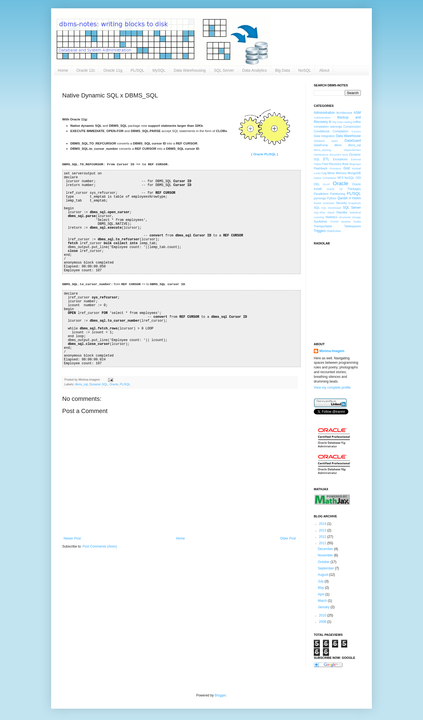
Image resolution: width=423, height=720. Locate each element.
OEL (317, 184)
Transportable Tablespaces (337, 226)
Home (63, 70)
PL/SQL (137, 70)
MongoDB (354, 173)
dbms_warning (322, 149)
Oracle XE (335, 188)
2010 (323, 615)
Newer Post (72, 538)
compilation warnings (328, 126)
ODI (358, 177)
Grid (346, 168)
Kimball (356, 168)
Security (341, 203)
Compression (352, 126)
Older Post (288, 538)
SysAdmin (320, 221)
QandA (342, 198)
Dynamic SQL (98, 384)
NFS (340, 177)
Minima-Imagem (331, 351)
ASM (357, 113)
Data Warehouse (348, 136)
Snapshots (354, 203)
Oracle (113, 384)
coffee (357, 121)
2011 (323, 543)
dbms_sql (81, 384)
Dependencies (352, 149)
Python (331, 198)
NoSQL (304, 70)
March (323, 601)
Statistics (331, 217)
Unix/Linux (334, 231)
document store (339, 154)
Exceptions (340, 159)
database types (326, 140)
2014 (323, 524)
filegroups (355, 164)
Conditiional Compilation (331, 131)
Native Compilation (325, 177)
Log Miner (328, 173)
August (323, 575)
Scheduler (329, 203)
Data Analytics (254, 70)
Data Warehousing (189, 70)
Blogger (220, 695)
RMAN (356, 198)
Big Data (282, 70)
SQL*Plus (319, 212)
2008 (323, 622)
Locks (317, 173)
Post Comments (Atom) (99, 546)
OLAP (326, 184)
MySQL (159, 70)
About (324, 70)
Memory (341, 173)
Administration (324, 113)
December (326, 549)
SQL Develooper (331, 207)
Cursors (356, 131)
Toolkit (357, 221)
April (321, 594)
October (324, 562)
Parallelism (321, 193)
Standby (342, 212)
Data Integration (324, 136)
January (324, 607)
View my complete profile (332, 387)
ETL (326, 159)
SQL (317, 207)
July (321, 581)
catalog (347, 121)
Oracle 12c (85, 70)
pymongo (320, 198)
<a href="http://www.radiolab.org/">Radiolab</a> (341, 290)
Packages (354, 188)
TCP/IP (334, 221)
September (326, 568)
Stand (330, 212)
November (326, 555)
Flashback (320, 168)
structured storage (350, 217)
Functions (335, 168)
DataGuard (352, 141)
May (321, 588)
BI (330, 121)
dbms (337, 145)
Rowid (317, 203)
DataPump (321, 145)
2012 (323, 537)
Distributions (321, 154)
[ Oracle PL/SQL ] (264, 154)
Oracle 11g (112, 70)
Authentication (322, 117)
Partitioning (337, 193)
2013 (323, 530)
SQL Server (224, 70)
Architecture (344, 112)
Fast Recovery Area (335, 164)
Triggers (320, 231)
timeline (346, 221)
